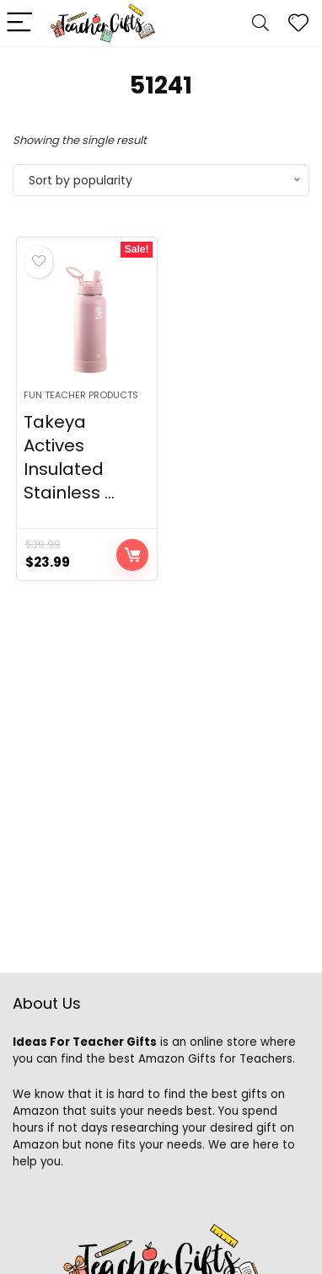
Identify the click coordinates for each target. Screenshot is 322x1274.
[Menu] (20, 23)
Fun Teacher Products (81, 395)
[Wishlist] (298, 23)
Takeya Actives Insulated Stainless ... (69, 457)
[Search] (260, 23)
